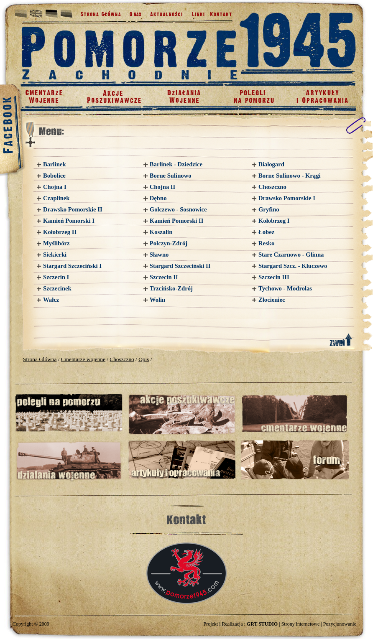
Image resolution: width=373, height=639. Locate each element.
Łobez (266, 232)
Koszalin (161, 232)
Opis (143, 359)
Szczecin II (164, 277)
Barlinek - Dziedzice (176, 164)
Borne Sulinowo (171, 175)
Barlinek (54, 164)
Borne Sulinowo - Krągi (289, 175)
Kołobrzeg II (60, 232)
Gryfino (268, 209)
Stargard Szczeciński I (72, 265)
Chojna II (163, 186)
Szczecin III (273, 277)
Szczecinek (57, 288)
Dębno (158, 198)
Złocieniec (271, 299)
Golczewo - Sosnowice (178, 209)
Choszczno (272, 186)
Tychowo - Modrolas (285, 288)
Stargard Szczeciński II (180, 265)
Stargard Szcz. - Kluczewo (292, 265)
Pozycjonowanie (339, 624)
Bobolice (54, 175)
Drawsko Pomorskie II (72, 209)
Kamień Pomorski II (177, 220)
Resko (266, 243)
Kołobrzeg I (274, 220)
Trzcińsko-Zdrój (171, 288)
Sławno (159, 254)
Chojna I (54, 186)
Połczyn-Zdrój (168, 243)
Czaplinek (56, 198)
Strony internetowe (300, 624)
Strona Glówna (39, 359)
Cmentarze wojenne (83, 359)
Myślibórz (56, 243)
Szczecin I (56, 277)
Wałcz (51, 299)
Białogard (271, 164)
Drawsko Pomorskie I (286, 198)
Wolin (157, 299)
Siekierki (54, 254)
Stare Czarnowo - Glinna (291, 254)
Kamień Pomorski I (69, 220)
